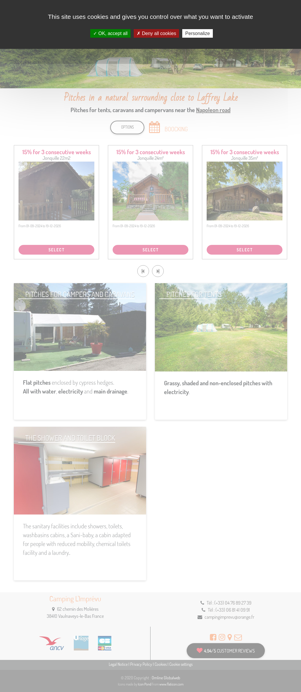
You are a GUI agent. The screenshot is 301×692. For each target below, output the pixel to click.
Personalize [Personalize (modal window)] (197, 33)
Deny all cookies (156, 33)
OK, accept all (110, 33)
